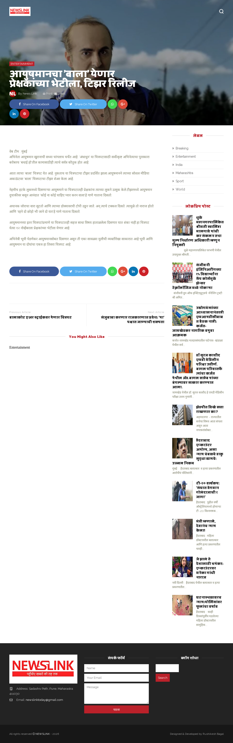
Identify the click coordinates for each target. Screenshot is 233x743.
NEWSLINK (42, 733)
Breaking (182, 148)
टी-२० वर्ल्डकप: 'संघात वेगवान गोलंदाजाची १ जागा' (208, 490)
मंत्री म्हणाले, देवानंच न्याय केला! (206, 525)
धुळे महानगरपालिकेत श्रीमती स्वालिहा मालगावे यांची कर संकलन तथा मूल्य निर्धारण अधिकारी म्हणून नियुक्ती (198, 231)
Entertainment (22, 63)
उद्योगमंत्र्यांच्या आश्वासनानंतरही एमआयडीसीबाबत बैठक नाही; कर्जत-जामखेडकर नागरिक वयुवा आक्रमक (198, 321)
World (180, 189)
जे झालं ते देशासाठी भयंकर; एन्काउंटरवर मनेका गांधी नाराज (209, 568)
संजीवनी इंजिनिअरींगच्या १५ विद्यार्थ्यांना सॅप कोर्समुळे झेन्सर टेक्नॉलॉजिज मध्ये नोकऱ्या (196, 276)
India (179, 165)
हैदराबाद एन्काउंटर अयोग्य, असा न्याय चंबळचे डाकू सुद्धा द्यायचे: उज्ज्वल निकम (197, 451)
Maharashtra (184, 173)
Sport (180, 181)
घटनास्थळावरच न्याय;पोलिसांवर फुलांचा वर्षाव (209, 601)
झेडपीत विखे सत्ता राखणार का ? (209, 409)
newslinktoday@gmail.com (44, 700)
